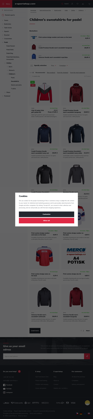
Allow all (46, 220)
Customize (46, 214)
